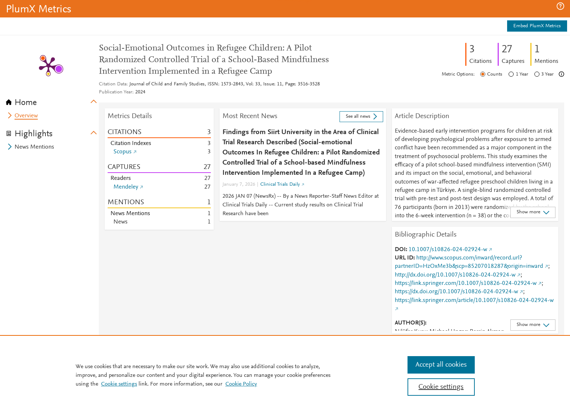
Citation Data (113, 84)
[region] (285, 375)
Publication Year (115, 92)
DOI (400, 250)
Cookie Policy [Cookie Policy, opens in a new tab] (241, 384)
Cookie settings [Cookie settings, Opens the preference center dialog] (440, 387)
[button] (560, 6)
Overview (26, 116)
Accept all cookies (441, 364)
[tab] (52, 100)
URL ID (404, 258)
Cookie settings (119, 384)
